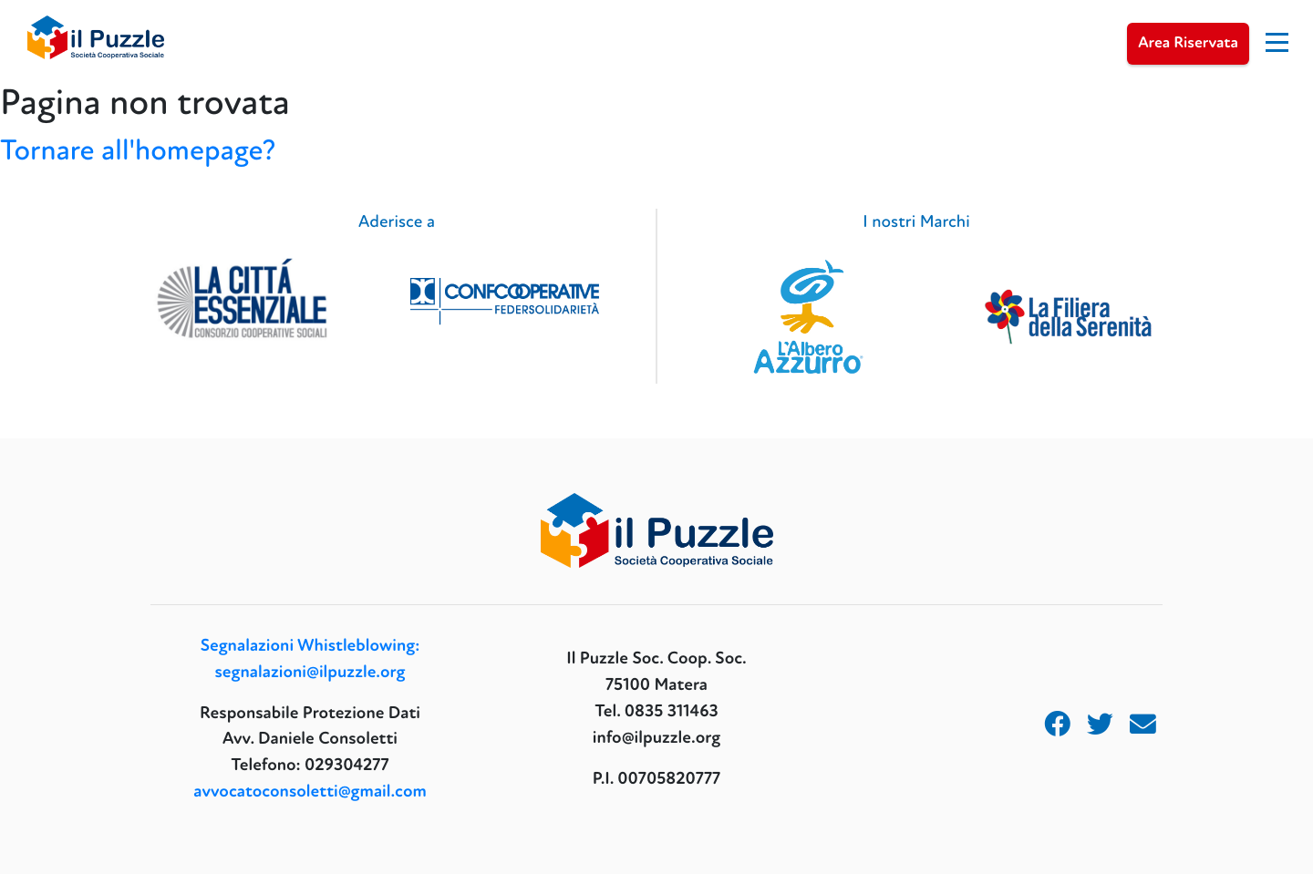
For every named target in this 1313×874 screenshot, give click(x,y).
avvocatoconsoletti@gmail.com (310, 791)
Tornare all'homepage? (138, 150)
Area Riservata (1188, 43)
